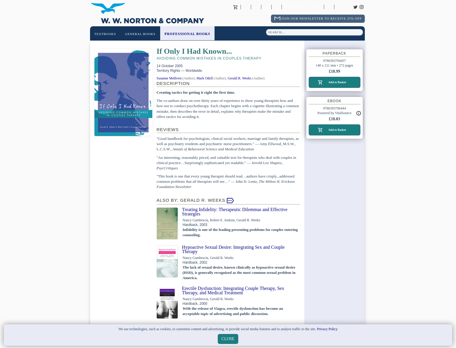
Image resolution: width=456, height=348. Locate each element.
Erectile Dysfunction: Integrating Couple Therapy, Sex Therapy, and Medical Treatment (233, 290)
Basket (235, 7)
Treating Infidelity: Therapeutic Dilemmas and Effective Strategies (235, 211)
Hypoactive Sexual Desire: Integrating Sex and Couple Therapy (233, 249)
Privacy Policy (327, 329)
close (228, 339)
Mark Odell (204, 78)
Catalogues (329, 7)
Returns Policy (302, 7)
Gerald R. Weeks (239, 78)
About (245, 7)
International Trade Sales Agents (276, 7)
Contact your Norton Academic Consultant (266, 7)
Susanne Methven (169, 78)
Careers (339, 7)
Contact (256, 7)
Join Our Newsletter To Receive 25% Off (321, 18)
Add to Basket (337, 82)
